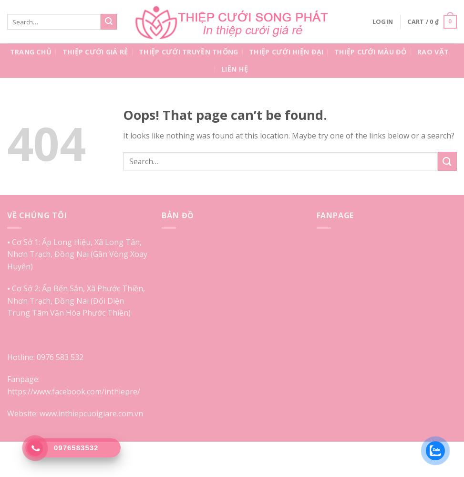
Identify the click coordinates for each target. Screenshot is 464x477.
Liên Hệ (234, 69)
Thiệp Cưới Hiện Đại (286, 51)
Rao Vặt (433, 51)
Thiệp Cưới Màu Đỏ (370, 51)
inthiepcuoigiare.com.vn (100, 413)
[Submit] (109, 22)
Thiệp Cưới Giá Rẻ (95, 51)
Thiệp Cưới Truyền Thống (188, 51)
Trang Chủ (31, 51)
